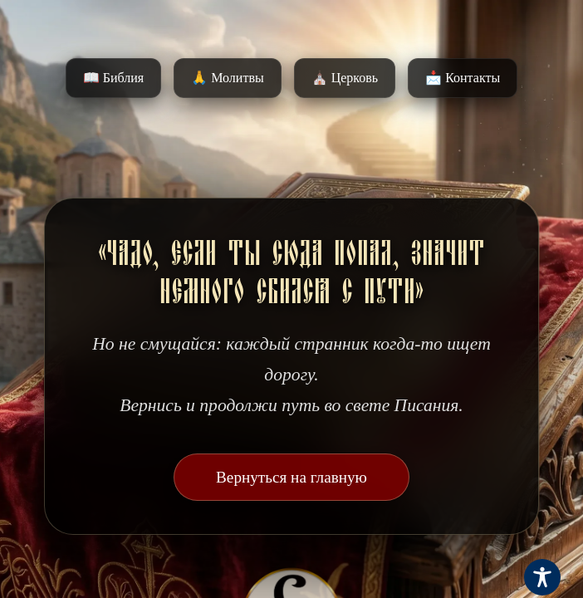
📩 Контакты (462, 78)
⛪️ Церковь (344, 78)
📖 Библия (113, 78)
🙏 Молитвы (227, 78)
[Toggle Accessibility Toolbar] (542, 577)
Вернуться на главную (291, 477)
